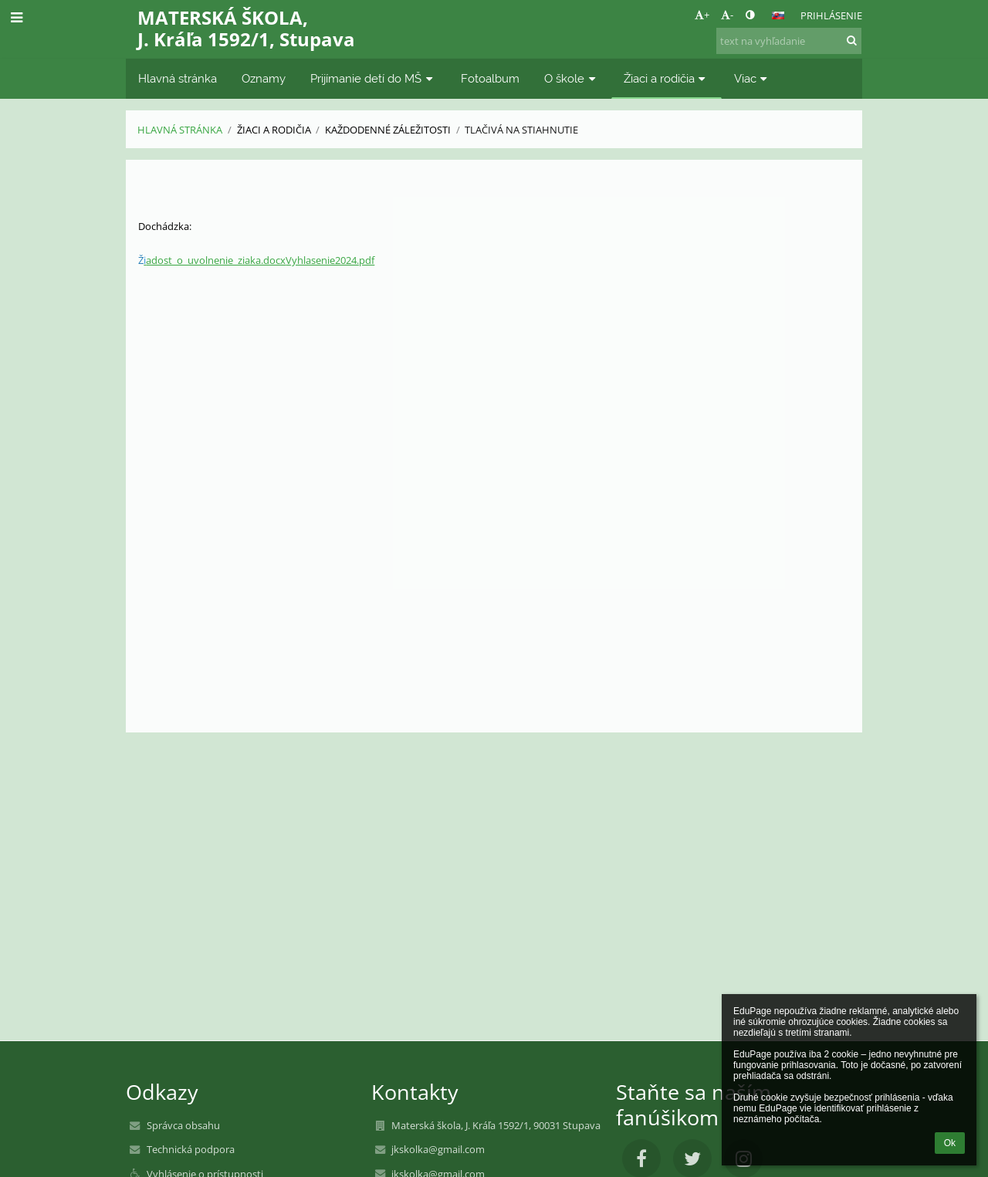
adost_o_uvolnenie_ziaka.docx (215, 260)
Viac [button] (752, 78)
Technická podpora (191, 1149)
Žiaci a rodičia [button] (666, 78)
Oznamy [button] (264, 78)
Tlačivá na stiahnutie (521, 130)
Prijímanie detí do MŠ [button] (373, 78)
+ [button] (702, 15)
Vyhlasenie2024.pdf (330, 260)
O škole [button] (571, 78)
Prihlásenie (831, 15)
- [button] (727, 15)
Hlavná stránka (179, 130)
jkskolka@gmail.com (438, 1149)
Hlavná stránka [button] (177, 78)
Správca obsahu (183, 1125)
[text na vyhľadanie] (789, 41)
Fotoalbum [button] (490, 78)
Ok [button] (950, 1143)
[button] (778, 15)
